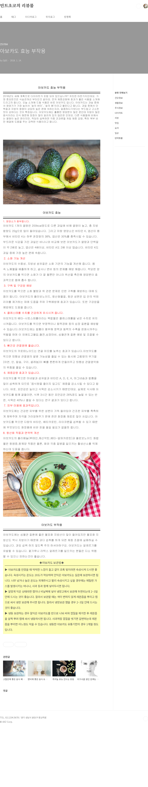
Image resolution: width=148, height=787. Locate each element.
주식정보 (119, 107)
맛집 (117, 122)
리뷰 (117, 117)
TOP (145, 776)
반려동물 (119, 138)
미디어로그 (31, 17)
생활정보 (119, 102)
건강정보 (119, 97)
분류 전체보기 (121, 92)
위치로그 (50, 17)
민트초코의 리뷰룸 (17, 6)
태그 (13, 17)
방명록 (67, 17)
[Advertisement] (51, 684)
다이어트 (119, 112)
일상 (117, 132)
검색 (138, 6)
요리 (117, 127)
